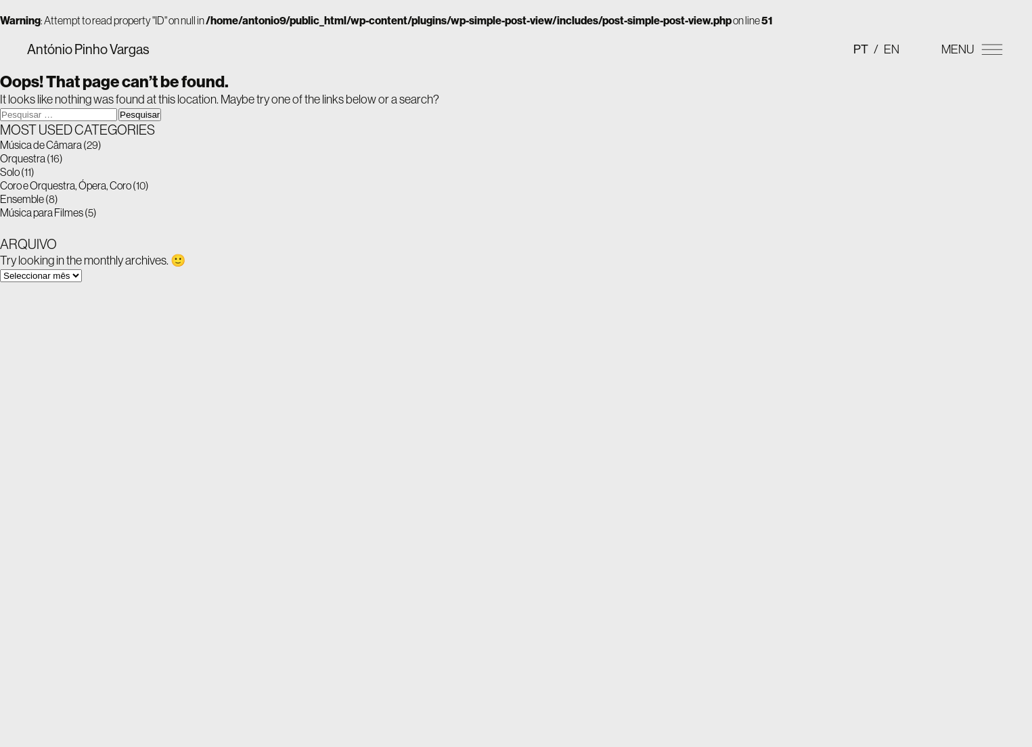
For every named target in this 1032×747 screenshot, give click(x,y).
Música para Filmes (41, 212)
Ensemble (22, 199)
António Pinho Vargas (88, 49)
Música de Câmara (41, 145)
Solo (10, 172)
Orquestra (22, 158)
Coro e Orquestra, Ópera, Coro (65, 185)
